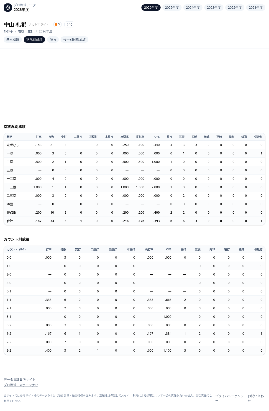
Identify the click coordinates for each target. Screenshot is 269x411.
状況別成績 (34, 39)
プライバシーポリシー (229, 398)
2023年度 (214, 7)
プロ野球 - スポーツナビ (21, 385)
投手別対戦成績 (74, 39)
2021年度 (256, 7)
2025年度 (172, 7)
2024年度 (193, 7)
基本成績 (12, 39)
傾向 (53, 39)
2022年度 (235, 7)
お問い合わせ (256, 398)
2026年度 (151, 7)
